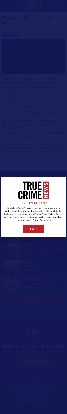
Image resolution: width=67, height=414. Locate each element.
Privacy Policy (40, 214)
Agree (33, 229)
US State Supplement (42, 220)
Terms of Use (47, 208)
